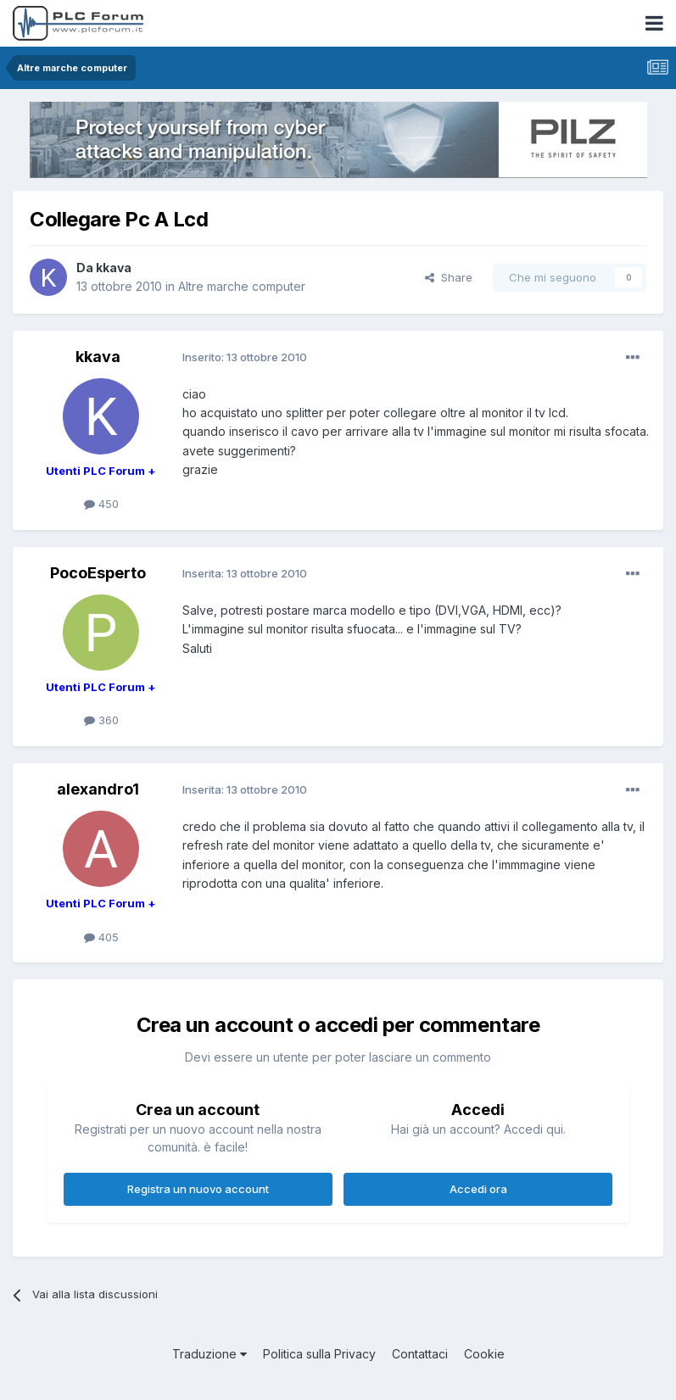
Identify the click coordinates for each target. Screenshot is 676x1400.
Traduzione (209, 1354)
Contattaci (420, 1354)
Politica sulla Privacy (319, 1354)
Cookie (484, 1354)
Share (448, 277)
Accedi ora (478, 1189)
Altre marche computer (241, 286)
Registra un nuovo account (198, 1189)
